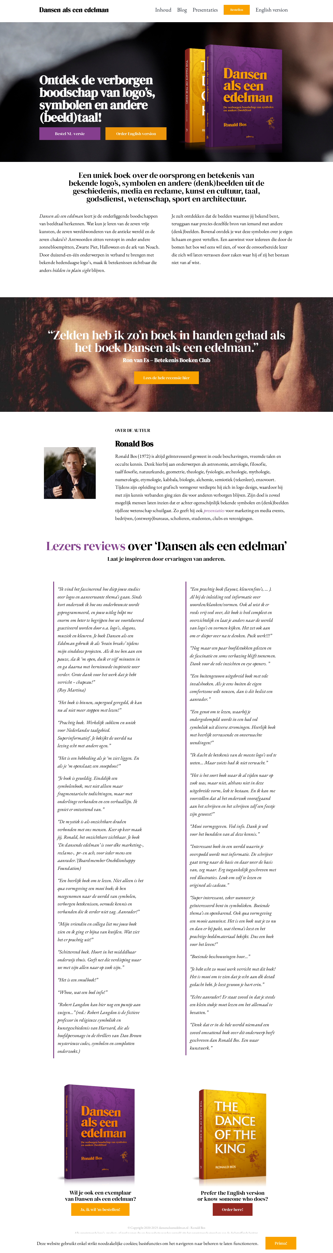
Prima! (281, 1243)
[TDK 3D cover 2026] (232, 1085)
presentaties (218, 510)
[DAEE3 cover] (100, 1080)
